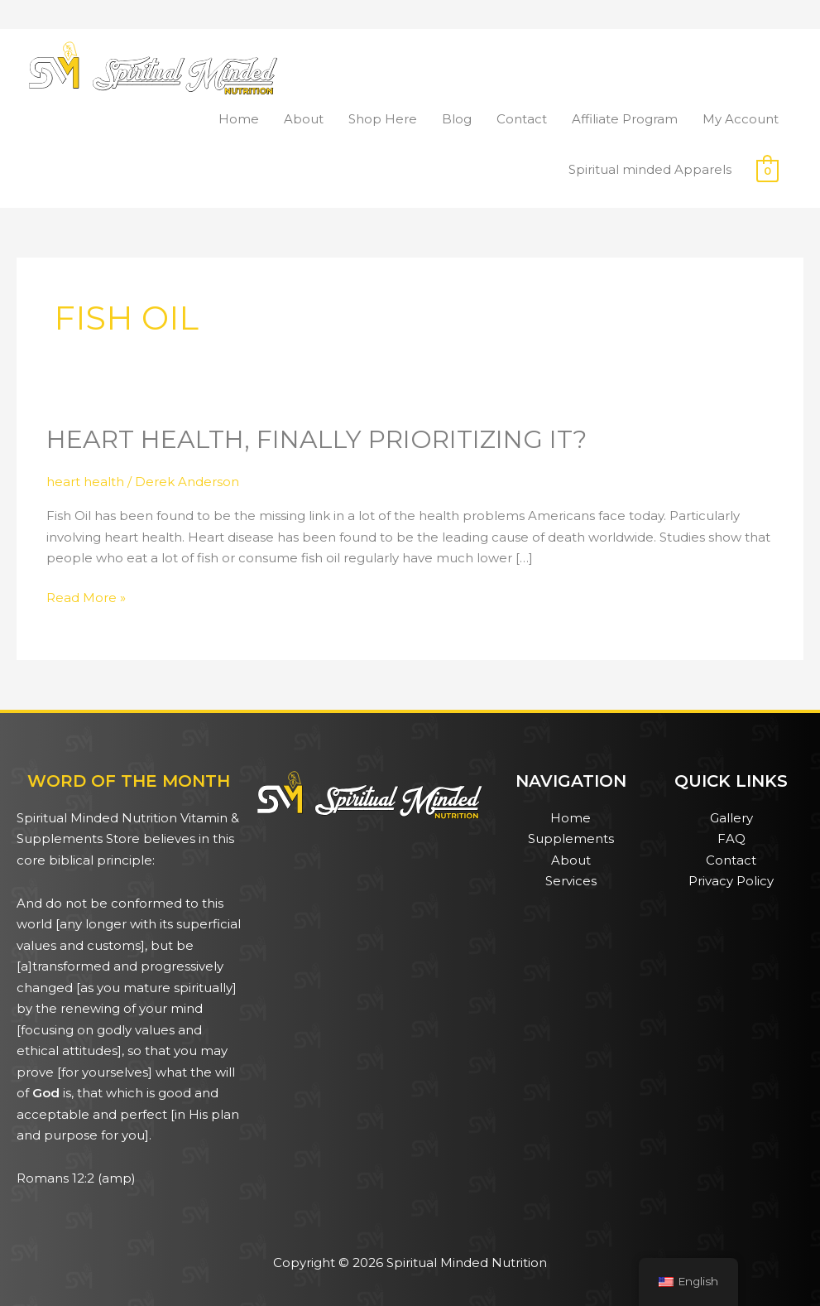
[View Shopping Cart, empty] (767, 170)
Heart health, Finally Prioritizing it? (316, 439)
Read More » (86, 596)
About (304, 119)
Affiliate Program (625, 119)
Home (238, 119)
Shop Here (382, 119)
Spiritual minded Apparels (649, 169)
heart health (85, 481)
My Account (741, 119)
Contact (521, 119)
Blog (457, 119)
